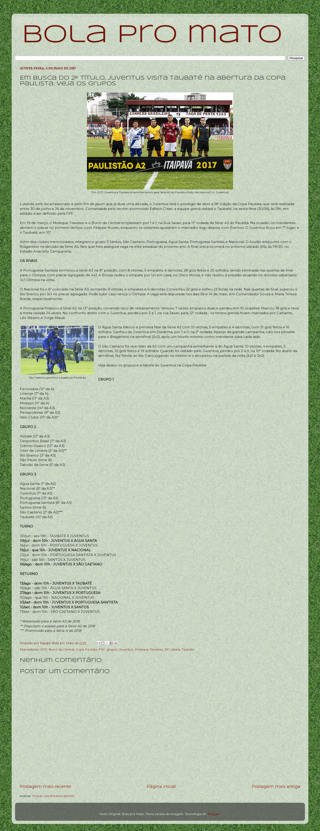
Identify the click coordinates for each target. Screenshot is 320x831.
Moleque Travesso (149, 649)
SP (167, 649)
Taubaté (188, 649)
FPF (102, 649)
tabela (175, 649)
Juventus (126, 649)
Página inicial (161, 786)
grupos (112, 649)
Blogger (213, 814)
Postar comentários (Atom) (53, 796)
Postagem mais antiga (276, 786)
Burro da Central (61, 649)
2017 (43, 649)
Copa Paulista (86, 649)
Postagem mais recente (45, 786)
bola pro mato (152, 35)
